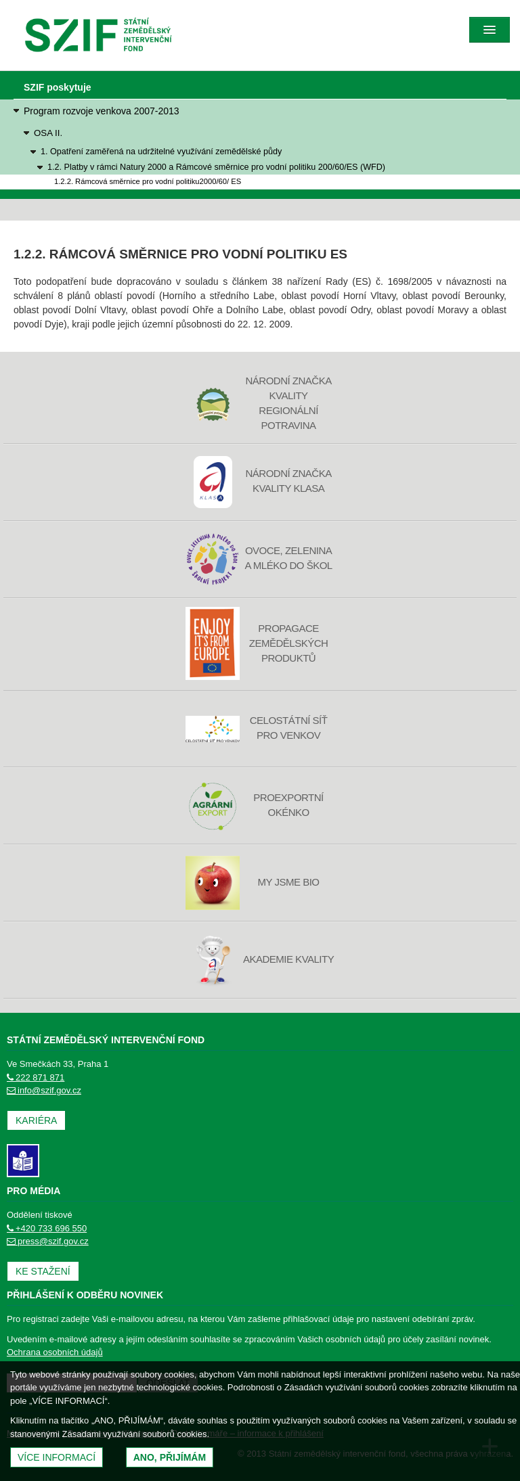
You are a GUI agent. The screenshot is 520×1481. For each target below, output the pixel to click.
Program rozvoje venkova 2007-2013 (101, 111)
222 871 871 (35, 1077)
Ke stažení (43, 1271)
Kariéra (36, 1120)
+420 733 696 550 (47, 1228)
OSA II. (48, 133)
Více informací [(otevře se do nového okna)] (56, 1457)
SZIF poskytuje (57, 87)
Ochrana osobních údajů (55, 1352)
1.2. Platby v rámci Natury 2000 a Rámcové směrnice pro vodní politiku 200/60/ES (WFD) (216, 167)
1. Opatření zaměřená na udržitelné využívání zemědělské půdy (161, 151)
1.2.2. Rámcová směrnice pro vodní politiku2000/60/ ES (147, 181)
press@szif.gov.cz (48, 1241)
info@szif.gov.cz (44, 1090)
